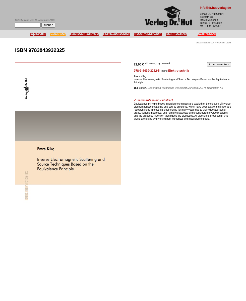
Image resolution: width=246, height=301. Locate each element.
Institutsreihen (176, 34)
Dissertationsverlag (148, 34)
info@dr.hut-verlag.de (215, 8)
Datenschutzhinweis (84, 34)
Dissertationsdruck (116, 34)
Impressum (38, 34)
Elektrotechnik (178, 70)
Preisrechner (207, 34)
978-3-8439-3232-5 (147, 70)
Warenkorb (58, 34)
